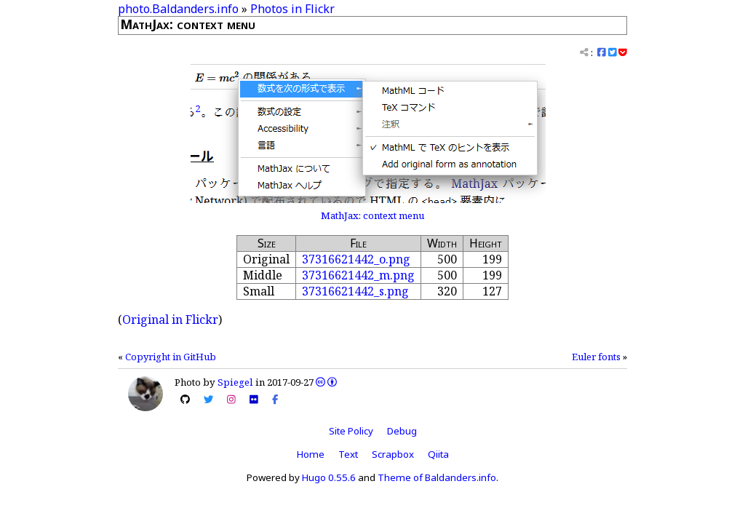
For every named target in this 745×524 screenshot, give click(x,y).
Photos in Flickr (292, 9)
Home (310, 454)
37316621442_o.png (356, 259)
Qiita (438, 454)
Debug (402, 430)
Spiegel (235, 382)
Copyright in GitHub (170, 356)
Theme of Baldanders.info (437, 477)
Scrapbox (393, 454)
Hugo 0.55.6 (329, 477)
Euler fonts (596, 356)
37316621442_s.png (355, 291)
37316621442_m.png (358, 275)
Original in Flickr (170, 319)
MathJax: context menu (372, 215)
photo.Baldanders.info (178, 9)
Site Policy (351, 430)
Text (348, 454)
